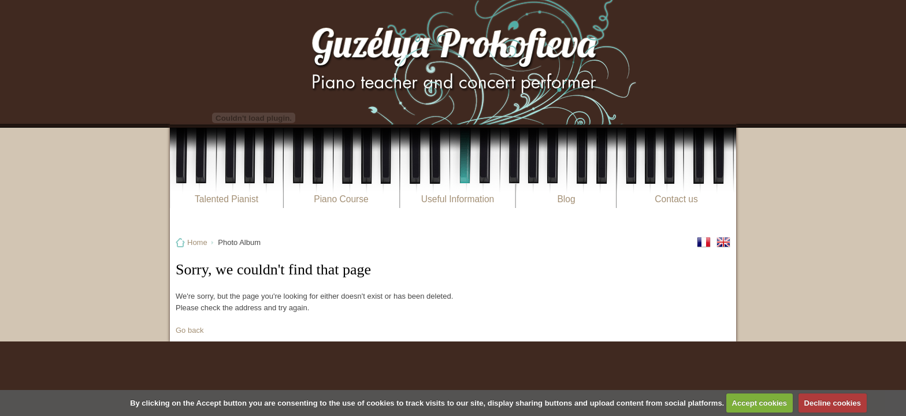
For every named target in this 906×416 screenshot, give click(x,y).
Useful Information (458, 199)
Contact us (676, 199)
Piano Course (341, 199)
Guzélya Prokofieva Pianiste (453, 62)
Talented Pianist (226, 199)
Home (197, 242)
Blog (566, 199)
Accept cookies (759, 403)
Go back (189, 330)
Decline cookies (832, 403)
